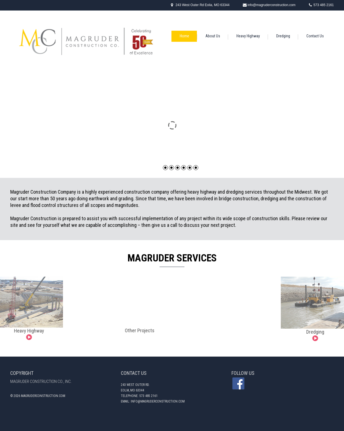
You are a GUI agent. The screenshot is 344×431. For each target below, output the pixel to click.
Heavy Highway (248, 36)
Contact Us (315, 36)
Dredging (283, 36)
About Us (212, 36)
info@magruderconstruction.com (271, 5)
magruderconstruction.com (43, 396)
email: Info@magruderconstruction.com (153, 401)
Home (184, 36)
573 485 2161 (324, 5)
